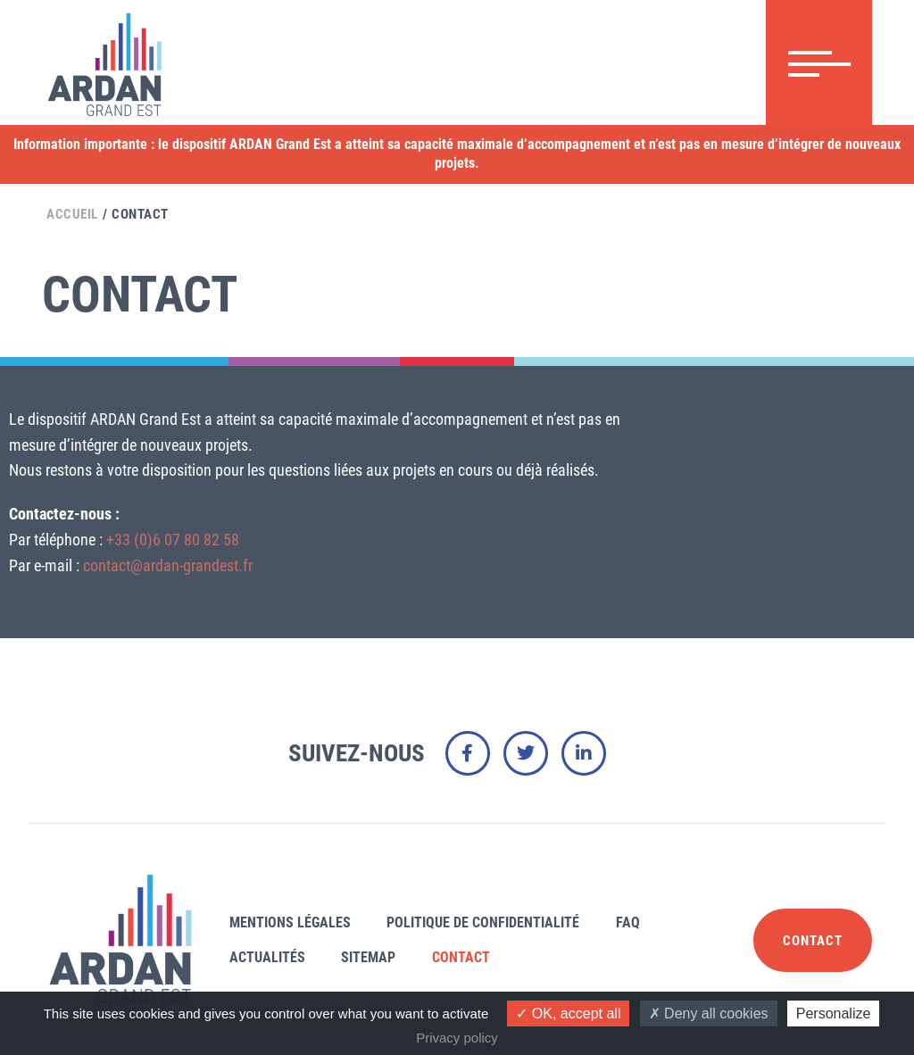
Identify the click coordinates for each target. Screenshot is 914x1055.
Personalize (833, 1013)
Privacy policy (457, 1037)
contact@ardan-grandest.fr (168, 565)
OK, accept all (568, 1013)
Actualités (267, 957)
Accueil (72, 214)
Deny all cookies (709, 1013)
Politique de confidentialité (482, 922)
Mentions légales (290, 922)
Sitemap (368, 957)
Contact (140, 214)
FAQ (628, 922)
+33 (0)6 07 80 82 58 (172, 539)
